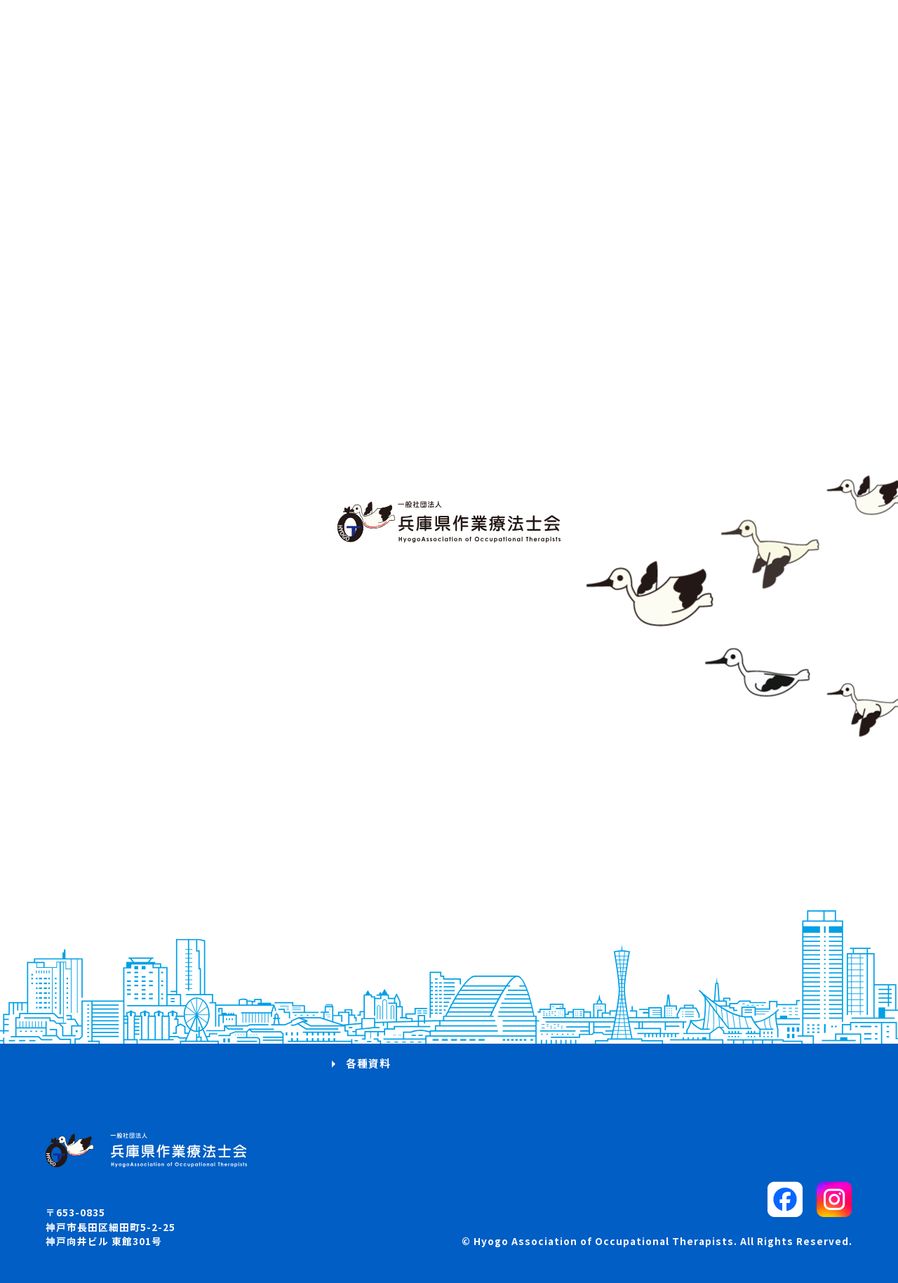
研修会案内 (374, 935)
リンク (641, 986)
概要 (79, 961)
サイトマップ (658, 961)
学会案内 (368, 961)
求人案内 (368, 986)
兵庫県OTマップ (110, 1012)
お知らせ (90, 986)
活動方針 (90, 935)
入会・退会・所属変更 (402, 1012)
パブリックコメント (674, 935)
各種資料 (368, 1063)
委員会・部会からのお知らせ (419, 1037)
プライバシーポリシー (680, 1012)
